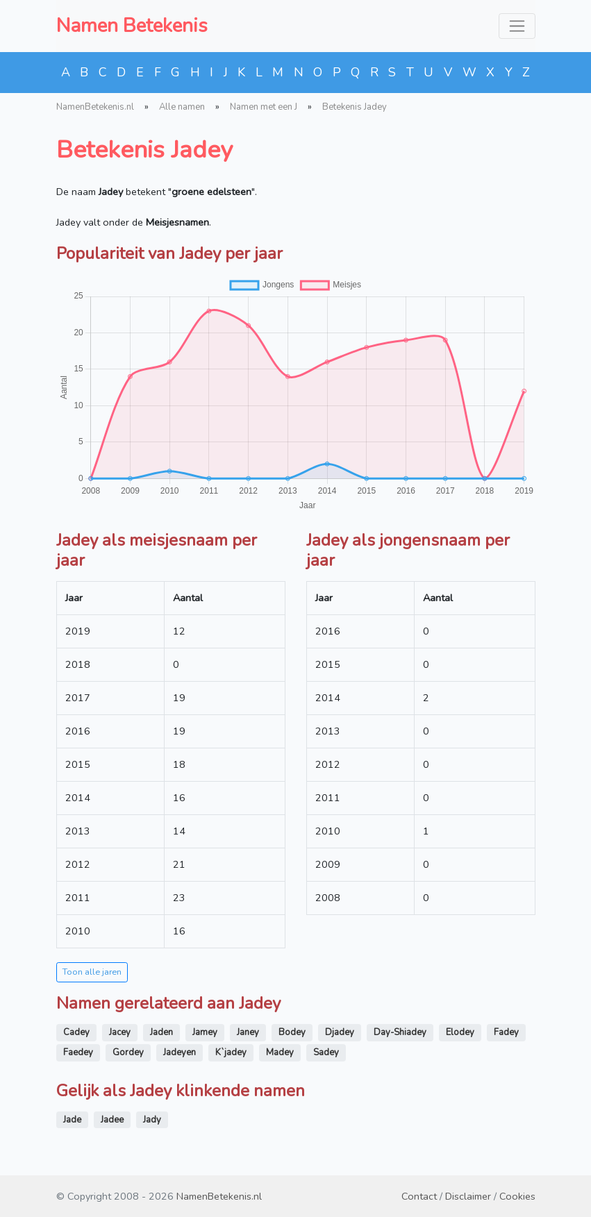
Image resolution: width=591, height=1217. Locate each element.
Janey (248, 1032)
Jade (72, 1120)
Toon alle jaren (92, 971)
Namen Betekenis (132, 25)
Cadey (76, 1032)
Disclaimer (468, 1196)
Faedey (78, 1052)
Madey (280, 1052)
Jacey (120, 1032)
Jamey (204, 1032)
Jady (152, 1120)
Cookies (517, 1196)
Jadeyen (179, 1052)
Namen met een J (263, 107)
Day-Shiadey (400, 1032)
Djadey (339, 1032)
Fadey (506, 1032)
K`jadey (231, 1052)
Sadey (326, 1052)
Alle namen (182, 107)
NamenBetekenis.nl (95, 107)
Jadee (112, 1120)
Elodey (460, 1032)
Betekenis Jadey (354, 107)
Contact (419, 1196)
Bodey (292, 1032)
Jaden (161, 1032)
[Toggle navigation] (517, 26)
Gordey (128, 1052)
